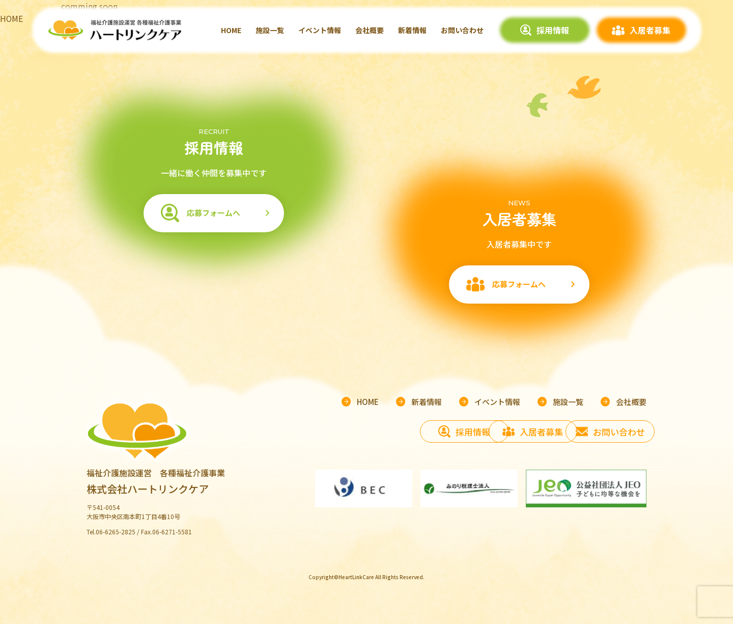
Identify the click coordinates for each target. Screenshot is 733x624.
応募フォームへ (213, 212)
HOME (231, 30)
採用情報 (553, 30)
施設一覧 (270, 30)
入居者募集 (650, 30)
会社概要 (369, 30)
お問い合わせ (462, 30)
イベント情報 (319, 30)
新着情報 (412, 30)
